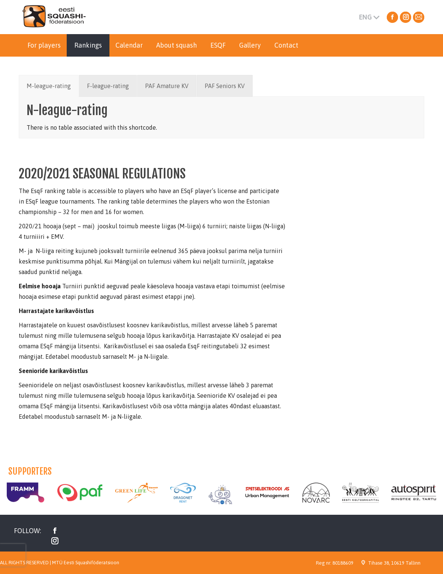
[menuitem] (44, 45)
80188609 (342, 563)
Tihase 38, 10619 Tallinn (394, 563)
